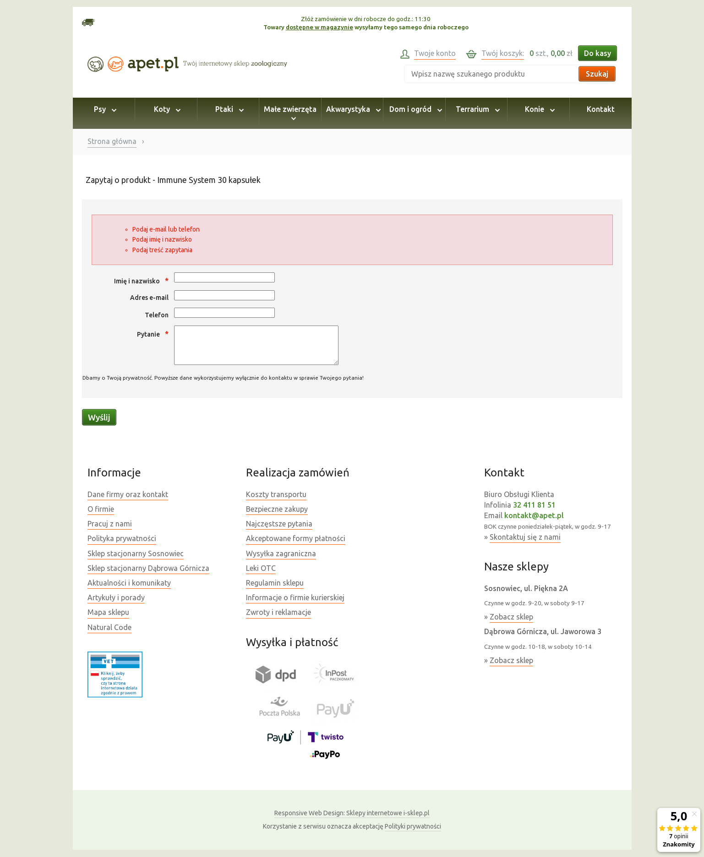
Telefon (157, 315)
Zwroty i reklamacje (278, 612)
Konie (538, 109)
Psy (104, 109)
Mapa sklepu (108, 612)
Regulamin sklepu (275, 583)
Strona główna (111, 141)
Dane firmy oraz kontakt (127, 494)
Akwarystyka (352, 109)
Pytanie (153, 334)
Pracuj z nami (109, 524)
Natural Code (109, 627)
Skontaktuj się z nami (525, 537)
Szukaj (597, 74)
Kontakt (601, 109)
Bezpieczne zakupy (277, 509)
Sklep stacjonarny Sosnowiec (135, 553)
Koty (166, 109)
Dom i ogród (414, 109)
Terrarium (476, 109)
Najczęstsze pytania (279, 524)
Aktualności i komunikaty (129, 583)
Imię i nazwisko (141, 280)
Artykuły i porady (116, 597)
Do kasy (597, 53)
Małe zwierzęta (290, 113)
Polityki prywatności (413, 826)
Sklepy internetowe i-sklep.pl (352, 813)
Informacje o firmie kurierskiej (295, 597)
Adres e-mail (149, 297)
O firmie (100, 509)
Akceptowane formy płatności (295, 538)
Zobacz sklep (511, 617)
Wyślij (99, 417)
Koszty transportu (276, 494)
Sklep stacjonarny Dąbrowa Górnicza (148, 568)
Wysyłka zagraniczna (281, 553)
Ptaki (228, 109)
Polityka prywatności (121, 538)
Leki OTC (261, 568)
